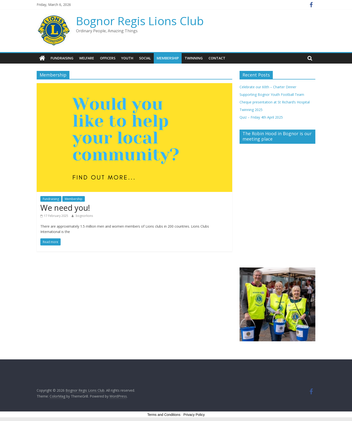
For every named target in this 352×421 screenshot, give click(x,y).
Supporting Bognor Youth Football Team (272, 94)
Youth (127, 58)
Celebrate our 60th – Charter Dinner (268, 87)
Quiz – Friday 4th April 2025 (261, 117)
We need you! (65, 207)
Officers (107, 58)
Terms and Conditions (163, 415)
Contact (217, 58)
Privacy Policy (194, 415)
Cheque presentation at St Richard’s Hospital (275, 102)
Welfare (86, 58)
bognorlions (84, 216)
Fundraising (62, 58)
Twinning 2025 (251, 109)
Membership (168, 58)
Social (145, 58)
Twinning (194, 58)
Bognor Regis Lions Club (140, 20)
